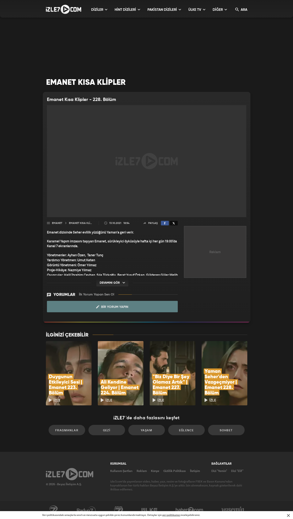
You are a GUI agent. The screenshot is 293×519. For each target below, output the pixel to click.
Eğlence (186, 430)
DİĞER (220, 9)
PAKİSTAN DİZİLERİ (164, 9)
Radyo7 (86, 510)
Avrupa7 (118, 510)
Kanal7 (53, 510)
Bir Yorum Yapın (112, 307)
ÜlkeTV (149, 510)
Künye (155, 471)
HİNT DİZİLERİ (127, 9)
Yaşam (146, 430)
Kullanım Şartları (121, 471)
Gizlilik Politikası (174, 471)
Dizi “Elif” (237, 471)
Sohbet (226, 430)
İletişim (195, 471)
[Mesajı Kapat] (288, 515)
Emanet (57, 223)
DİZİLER (99, 9)
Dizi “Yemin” (219, 471)
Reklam (142, 471)
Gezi (106, 430)
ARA (241, 9)
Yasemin (233, 510)
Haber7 (189, 510)
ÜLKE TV (196, 9)
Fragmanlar (66, 430)
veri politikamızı (171, 515)
